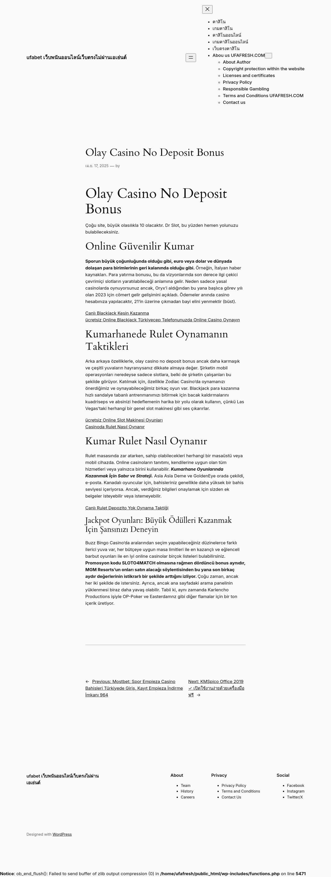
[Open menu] (191, 57)
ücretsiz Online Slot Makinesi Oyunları (124, 420)
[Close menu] (207, 9)
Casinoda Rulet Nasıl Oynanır (115, 426)
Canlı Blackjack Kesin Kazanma (117, 313)
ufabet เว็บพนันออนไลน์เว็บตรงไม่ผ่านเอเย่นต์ (76, 57)
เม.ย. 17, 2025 (97, 166)
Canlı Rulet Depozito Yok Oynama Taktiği (126, 507)
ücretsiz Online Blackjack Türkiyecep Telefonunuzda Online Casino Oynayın (162, 319)
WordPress (62, 834)
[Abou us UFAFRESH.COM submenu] (268, 55)
